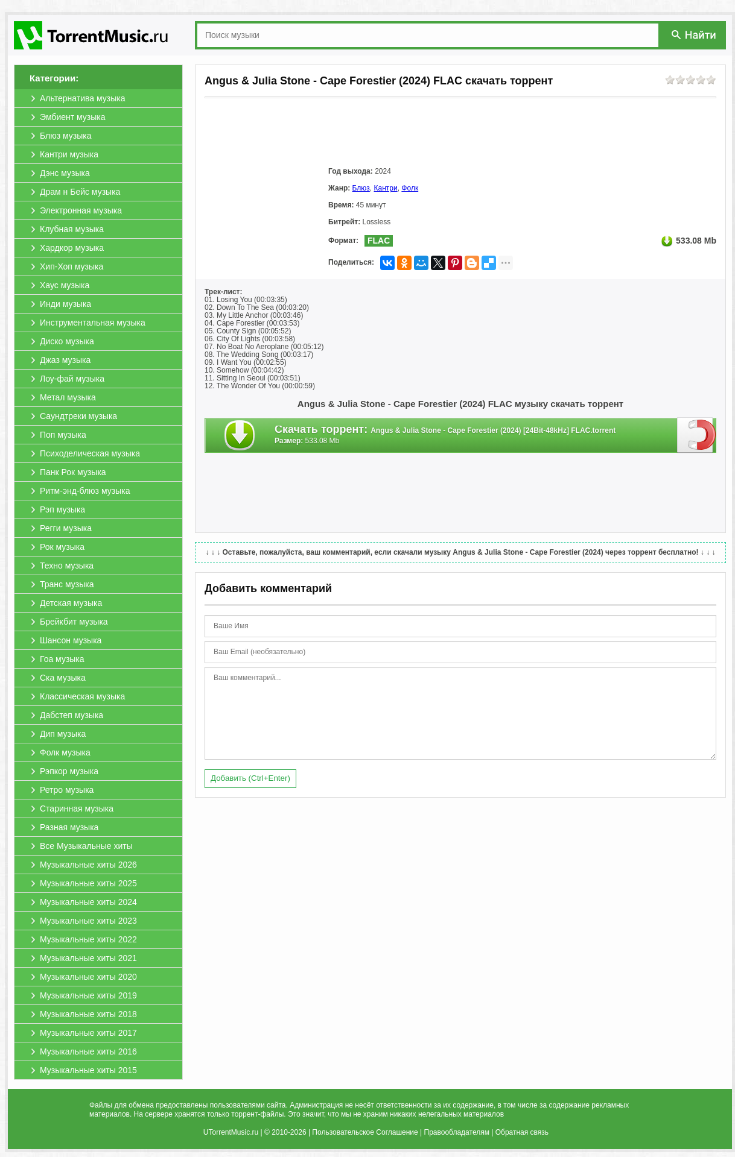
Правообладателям (456, 1132)
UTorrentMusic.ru (230, 1132)
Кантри (386, 188)
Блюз (361, 188)
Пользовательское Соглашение (365, 1132)
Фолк (409, 188)
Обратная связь (522, 1132)
